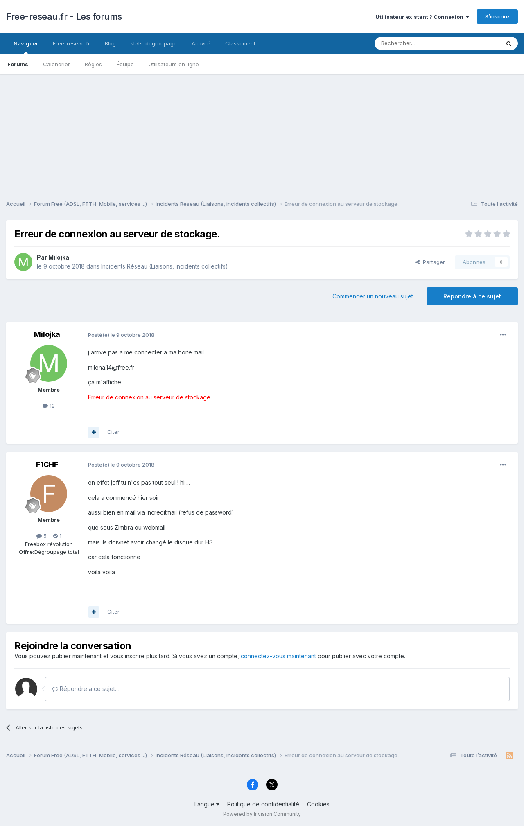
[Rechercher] (419, 43)
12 (49, 405)
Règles (93, 64)
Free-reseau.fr (71, 43)
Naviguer (26, 47)
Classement (240, 43)
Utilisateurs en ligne (174, 64)
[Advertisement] (262, 131)
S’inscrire (497, 16)
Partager (430, 262)
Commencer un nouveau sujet (372, 296)
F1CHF (47, 464)
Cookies (318, 804)
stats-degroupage (154, 43)
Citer (113, 432)
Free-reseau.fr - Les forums (64, 16)
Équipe (125, 64)
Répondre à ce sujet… (86, 688)
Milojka (58, 257)
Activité (201, 43)
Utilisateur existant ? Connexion (422, 17)
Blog (110, 43)
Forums (17, 64)
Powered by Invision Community (262, 814)
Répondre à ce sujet (472, 296)
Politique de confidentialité (263, 804)
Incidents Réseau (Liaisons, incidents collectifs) (164, 266)
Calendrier (56, 64)
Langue (206, 804)
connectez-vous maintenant (278, 655)
